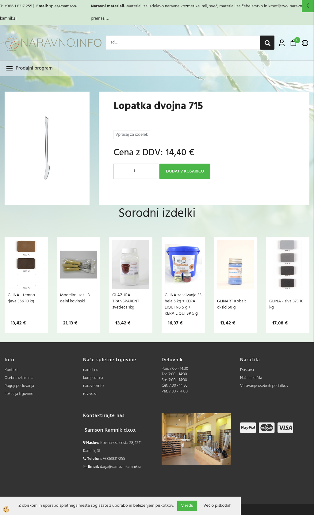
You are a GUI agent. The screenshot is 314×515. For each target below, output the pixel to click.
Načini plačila (251, 378)
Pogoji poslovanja (19, 386)
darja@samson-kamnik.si (120, 467)
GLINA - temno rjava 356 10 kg (21, 298)
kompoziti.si (93, 378)
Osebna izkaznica (19, 378)
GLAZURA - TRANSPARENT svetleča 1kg (125, 301)
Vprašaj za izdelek (131, 134)
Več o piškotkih (217, 506)
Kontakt (11, 370)
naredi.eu (90, 370)
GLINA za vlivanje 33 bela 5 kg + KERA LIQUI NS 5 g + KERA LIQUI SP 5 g (183, 304)
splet (53, 6)
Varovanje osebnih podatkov (264, 386)
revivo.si (90, 394)
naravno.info (93, 386)
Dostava (247, 370)
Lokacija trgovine (19, 394)
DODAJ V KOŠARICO (185, 171)
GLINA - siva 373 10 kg (286, 304)
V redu (187, 505)
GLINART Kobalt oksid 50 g (231, 304)
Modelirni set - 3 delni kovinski (75, 298)
